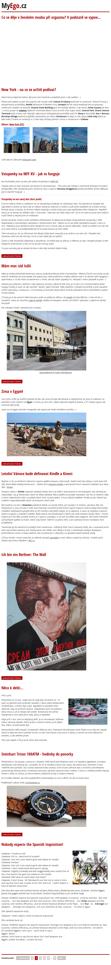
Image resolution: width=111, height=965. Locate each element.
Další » (61, 958)
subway (23, 110)
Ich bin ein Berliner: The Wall (23, 554)
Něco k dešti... (12, 687)
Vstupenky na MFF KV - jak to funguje (30, 173)
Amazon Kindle (55, 484)
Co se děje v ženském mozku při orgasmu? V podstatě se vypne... (51, 17)
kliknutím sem (29, 159)
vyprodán (54, 537)
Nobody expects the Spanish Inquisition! (32, 844)
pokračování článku (12, 256)
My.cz (13, 5)
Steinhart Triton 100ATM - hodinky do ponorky (37, 754)
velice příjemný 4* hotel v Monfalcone (46, 342)
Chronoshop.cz (32, 782)
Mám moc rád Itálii (16, 265)
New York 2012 (16, 124)
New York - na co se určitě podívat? (28, 89)
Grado (69, 297)
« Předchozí (23, 958)
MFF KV (54, 181)
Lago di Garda (35, 300)
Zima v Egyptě (12, 391)
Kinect (10, 487)
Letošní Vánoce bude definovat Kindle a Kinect (37, 473)
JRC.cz (32, 540)
